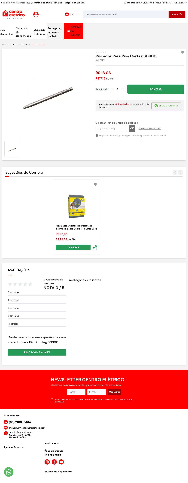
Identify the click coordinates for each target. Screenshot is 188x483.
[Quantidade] (117, 89)
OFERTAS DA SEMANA (74, 31)
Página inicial (7, 45)
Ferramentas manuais (37, 45)
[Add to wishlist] (182, 52)
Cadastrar (114, 392)
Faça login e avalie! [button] (37, 352)
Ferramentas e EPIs (20, 45)
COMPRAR (155, 89)
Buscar (177, 14)
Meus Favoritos (179, 2)
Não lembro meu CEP (150, 128)
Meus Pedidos (163, 2)
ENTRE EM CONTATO (166, 106)
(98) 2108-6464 (139, 2)
